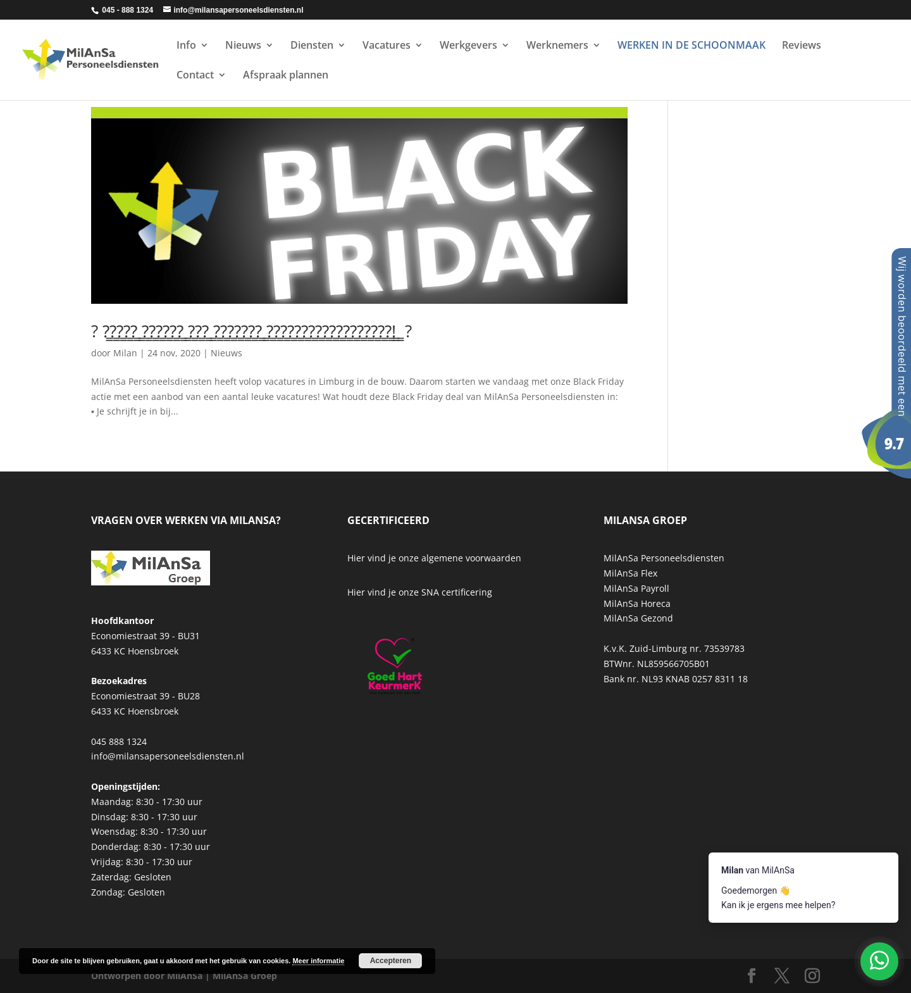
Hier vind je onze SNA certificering (419, 592)
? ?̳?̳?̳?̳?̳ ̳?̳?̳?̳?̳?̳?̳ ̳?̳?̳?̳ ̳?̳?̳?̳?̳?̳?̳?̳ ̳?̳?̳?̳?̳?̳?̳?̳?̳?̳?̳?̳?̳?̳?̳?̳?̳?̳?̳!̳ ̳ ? (251, 331)
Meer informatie (318, 961)
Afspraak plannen (285, 76)
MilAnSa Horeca (637, 603)
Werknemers (557, 46)
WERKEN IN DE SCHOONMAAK (691, 46)
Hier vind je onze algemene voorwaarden (434, 558)
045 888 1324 (119, 741)
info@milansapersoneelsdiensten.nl (167, 756)
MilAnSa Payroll (636, 588)
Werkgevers (468, 46)
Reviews (801, 46)
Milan (125, 353)
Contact (195, 76)
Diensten (311, 46)
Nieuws (243, 46)
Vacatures (387, 46)
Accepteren (390, 960)
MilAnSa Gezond (638, 618)
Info (186, 46)
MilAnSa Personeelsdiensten (664, 558)
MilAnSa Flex (630, 573)
